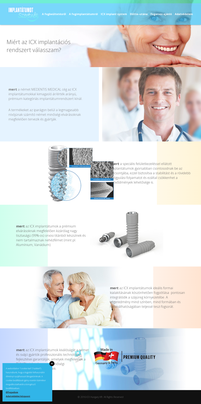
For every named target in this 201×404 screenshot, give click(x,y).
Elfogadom (12, 392)
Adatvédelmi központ (18, 396)
